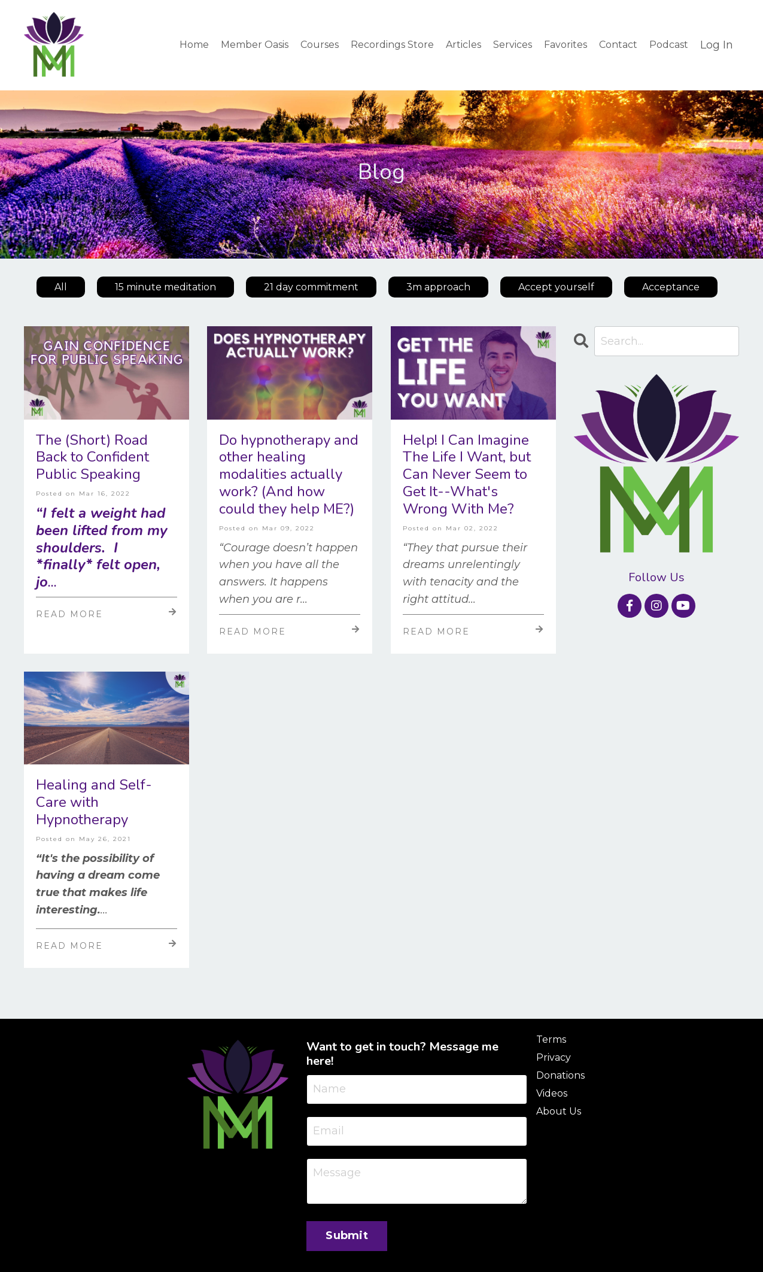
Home (194, 44)
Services (512, 44)
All (60, 287)
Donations (560, 1075)
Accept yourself (556, 287)
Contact (618, 44)
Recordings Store (392, 44)
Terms (551, 1039)
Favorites (565, 44)
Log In (716, 44)
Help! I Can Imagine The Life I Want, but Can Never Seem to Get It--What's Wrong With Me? (467, 475)
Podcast (668, 44)
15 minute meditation (165, 287)
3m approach (438, 287)
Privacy (553, 1057)
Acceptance (671, 287)
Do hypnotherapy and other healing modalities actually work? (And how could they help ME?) (288, 475)
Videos (551, 1093)
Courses (319, 44)
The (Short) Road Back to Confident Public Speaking (92, 457)
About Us (558, 1111)
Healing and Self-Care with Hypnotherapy (94, 802)
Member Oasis (254, 44)
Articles (463, 44)
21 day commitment (311, 287)
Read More (106, 614)
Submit (347, 1235)
